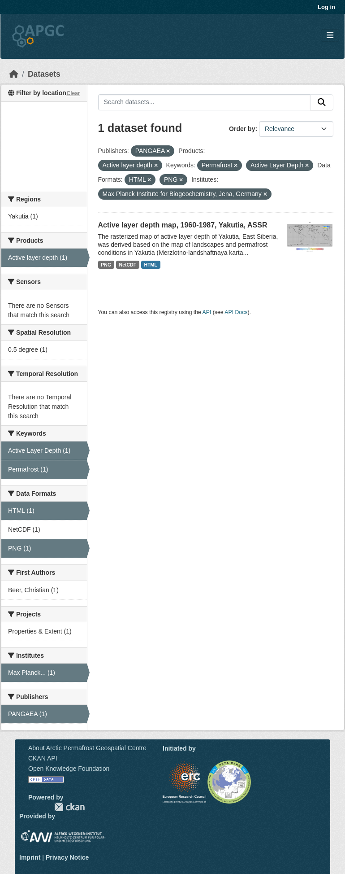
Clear (73, 93)
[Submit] (321, 102)
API (207, 312)
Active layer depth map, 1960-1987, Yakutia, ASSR (182, 225)
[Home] (13, 74)
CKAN (69, 807)
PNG (106, 264)
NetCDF (128, 264)
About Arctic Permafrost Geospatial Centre (87, 748)
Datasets (44, 74)
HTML (150, 264)
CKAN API (42, 758)
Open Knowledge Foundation (68, 768)
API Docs (235, 312)
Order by (242, 128)
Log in (326, 7)
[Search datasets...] (204, 102)
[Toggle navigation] (330, 35)
